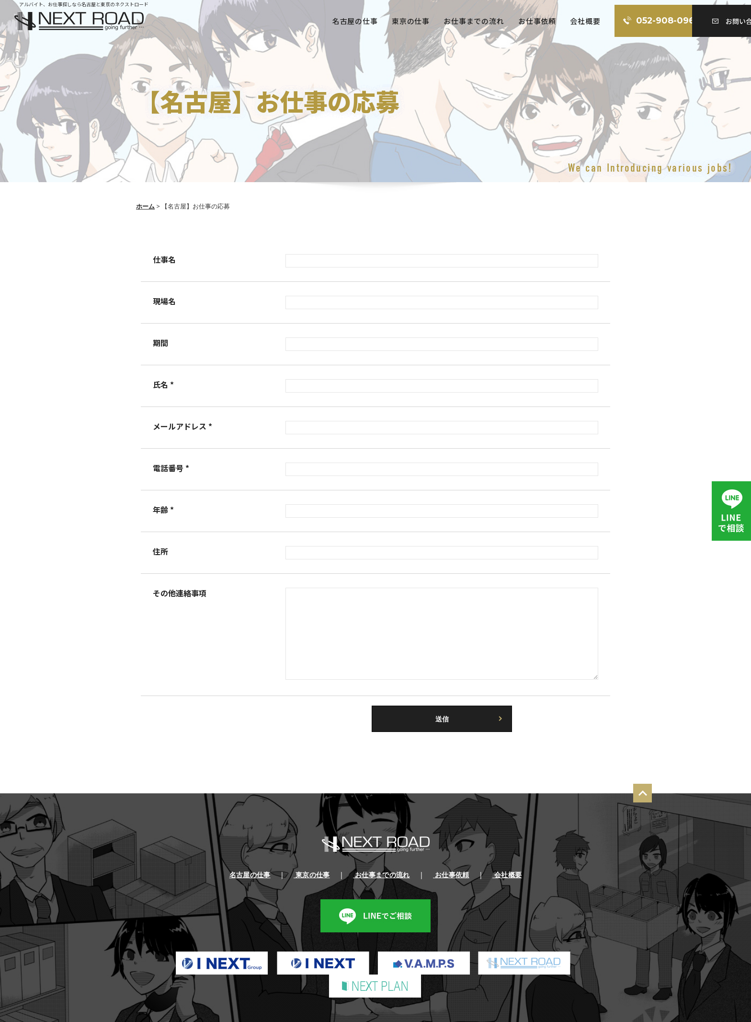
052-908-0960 (609, 21)
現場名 (164, 301)
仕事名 (164, 259)
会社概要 (526, 21)
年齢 (163, 509)
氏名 (163, 384)
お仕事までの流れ (414, 21)
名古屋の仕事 (295, 21)
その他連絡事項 (179, 593)
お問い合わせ (705, 21)
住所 (160, 551)
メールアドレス (182, 426)
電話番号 (171, 468)
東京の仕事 (351, 21)
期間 (160, 342)
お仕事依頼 (478, 21)
